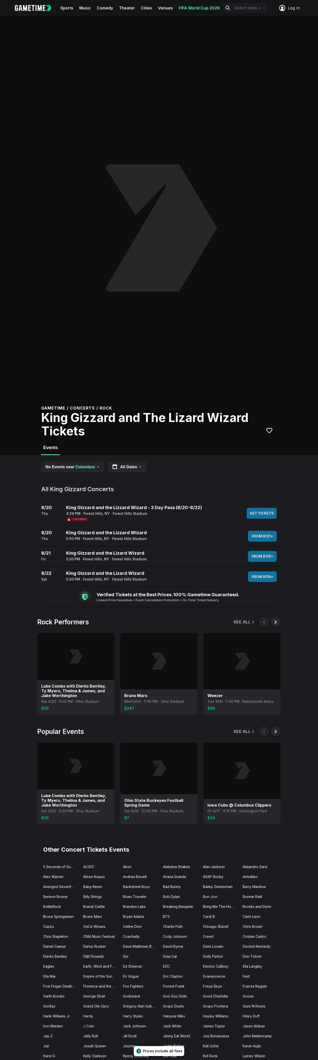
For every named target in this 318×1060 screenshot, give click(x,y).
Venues (165, 7)
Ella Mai (49, 976)
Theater (127, 7)
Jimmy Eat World (176, 1036)
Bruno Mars (92, 916)
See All (244, 622)
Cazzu (48, 926)
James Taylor (214, 1026)
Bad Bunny (172, 886)
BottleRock (52, 906)
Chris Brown (252, 926)
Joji (46, 1046)
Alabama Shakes (176, 867)
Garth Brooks (54, 996)
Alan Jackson (214, 867)
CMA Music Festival (99, 936)
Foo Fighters (133, 986)
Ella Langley (252, 966)
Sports (66, 7)
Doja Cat (170, 956)
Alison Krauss (94, 877)
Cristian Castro (254, 936)
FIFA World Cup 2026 (199, 7)
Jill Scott (130, 1036)
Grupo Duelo (173, 1006)
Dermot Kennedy (256, 946)
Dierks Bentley (55, 956)
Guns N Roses (254, 1006)
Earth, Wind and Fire (99, 966)
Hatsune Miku (174, 1016)
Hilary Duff (251, 1016)
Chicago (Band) (216, 926)
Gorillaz (49, 1006)
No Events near (72, 467)
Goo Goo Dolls (175, 996)
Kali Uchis (211, 1046)
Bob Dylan (171, 896)
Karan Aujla (252, 1046)
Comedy (105, 7)
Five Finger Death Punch (61, 986)
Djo (125, 956)
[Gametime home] (36, 8)
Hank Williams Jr (56, 1016)
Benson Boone (55, 896)
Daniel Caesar (54, 946)
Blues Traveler (135, 896)
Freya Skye (212, 986)
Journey (130, 1046)
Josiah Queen (94, 1046)
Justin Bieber (173, 1046)
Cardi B (209, 916)
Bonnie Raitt (252, 896)
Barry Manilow (254, 886)
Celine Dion (132, 926)
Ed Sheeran (132, 966)
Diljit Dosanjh (93, 956)
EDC (166, 966)
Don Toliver (252, 956)
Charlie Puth (173, 926)
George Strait (94, 996)
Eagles (48, 966)
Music (85, 7)
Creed (208, 936)
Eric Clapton (173, 976)
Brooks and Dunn (257, 906)
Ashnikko (250, 877)
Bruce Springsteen (58, 916)
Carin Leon (251, 916)
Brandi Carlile (94, 906)
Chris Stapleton (55, 936)
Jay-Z (48, 1036)
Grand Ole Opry (96, 1006)
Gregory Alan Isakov (139, 1006)
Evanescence (214, 976)
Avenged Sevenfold (59, 886)
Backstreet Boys (136, 886)
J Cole (88, 1026)
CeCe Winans (94, 926)
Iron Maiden (53, 1026)
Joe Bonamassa (216, 1036)
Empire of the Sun (97, 976)
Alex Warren (53, 877)
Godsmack (131, 996)
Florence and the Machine (101, 986)
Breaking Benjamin (178, 906)
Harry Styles (133, 1016)
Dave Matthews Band (140, 946)
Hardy (88, 1016)
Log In (289, 8)
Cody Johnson (175, 936)
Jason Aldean (254, 1026)
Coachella (131, 936)
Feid (246, 976)
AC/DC (88, 867)
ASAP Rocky (213, 877)
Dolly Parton (213, 956)
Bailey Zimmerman (218, 886)
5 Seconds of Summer (61, 867)
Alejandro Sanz (255, 867)
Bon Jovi (210, 896)
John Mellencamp (257, 1036)
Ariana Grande (174, 877)
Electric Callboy (215, 966)
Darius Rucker (94, 946)
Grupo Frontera (215, 1006)
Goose (248, 996)
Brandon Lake (134, 906)
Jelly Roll (90, 1036)
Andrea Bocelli (135, 877)
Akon (127, 867)
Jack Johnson (134, 1026)
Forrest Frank (174, 986)
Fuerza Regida (255, 986)
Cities (146, 7)
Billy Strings (92, 896)
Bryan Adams (133, 916)
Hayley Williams (215, 1016)
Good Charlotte (215, 996)
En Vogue (131, 976)
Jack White (172, 1026)
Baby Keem (92, 886)
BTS (166, 916)
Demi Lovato (213, 946)
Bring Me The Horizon (221, 906)
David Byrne (173, 946)
